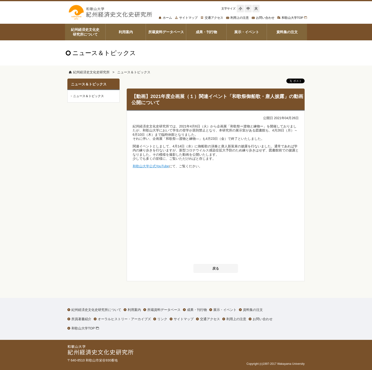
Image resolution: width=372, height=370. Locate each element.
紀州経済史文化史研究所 (91, 72)
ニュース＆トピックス (133, 72)
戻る (215, 268)
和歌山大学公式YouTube (151, 166)
